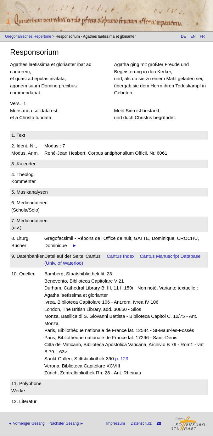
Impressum (115, 423)
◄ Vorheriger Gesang (26, 423)
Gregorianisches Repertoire (28, 36)
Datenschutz (141, 423)
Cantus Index (120, 256)
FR (202, 36)
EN (193, 36)
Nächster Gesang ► (66, 423)
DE (183, 36)
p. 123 (121, 358)
